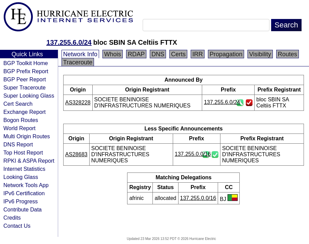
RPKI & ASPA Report (28, 161)
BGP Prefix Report (25, 71)
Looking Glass (20, 177)
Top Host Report (23, 152)
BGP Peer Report (24, 79)
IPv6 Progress (20, 201)
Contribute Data (22, 209)
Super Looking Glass (28, 96)
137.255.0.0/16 (193, 154)
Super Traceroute (24, 87)
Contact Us (16, 226)
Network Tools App (26, 185)
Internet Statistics (24, 169)
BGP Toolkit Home (25, 63)
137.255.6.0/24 (68, 42)
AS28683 (76, 154)
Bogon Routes (20, 120)
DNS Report (18, 144)
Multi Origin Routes (26, 136)
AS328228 (78, 102)
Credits (12, 218)
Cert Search (17, 104)
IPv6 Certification (24, 193)
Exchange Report (24, 112)
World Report (19, 128)
